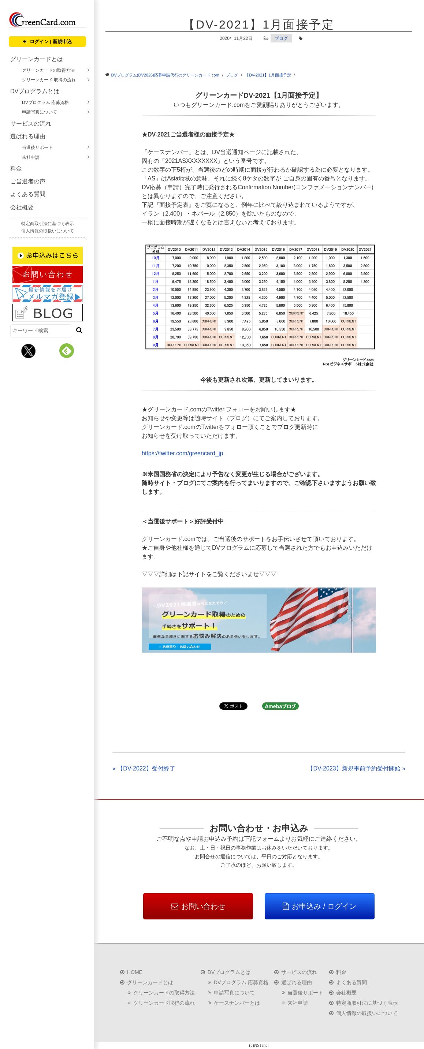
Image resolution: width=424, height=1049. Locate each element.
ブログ (281, 38)
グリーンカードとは (36, 59)
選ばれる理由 (27, 136)
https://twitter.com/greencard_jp (182, 453)
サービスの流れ (30, 123)
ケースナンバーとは (237, 1003)
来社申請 (31, 157)
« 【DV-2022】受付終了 (143, 768)
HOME (134, 972)
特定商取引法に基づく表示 (47, 223)
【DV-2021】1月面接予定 (268, 75)
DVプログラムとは (34, 91)
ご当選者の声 (27, 181)
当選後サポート (37, 147)
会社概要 (22, 207)
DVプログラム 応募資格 (45, 102)
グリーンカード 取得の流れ (49, 79)
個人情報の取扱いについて (47, 231)
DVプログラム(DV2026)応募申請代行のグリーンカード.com (165, 75)
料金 (16, 168)
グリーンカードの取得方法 (48, 70)
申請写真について (39, 112)
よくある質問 (27, 194)
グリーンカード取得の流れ (164, 1003)
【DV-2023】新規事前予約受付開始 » (356, 768)
